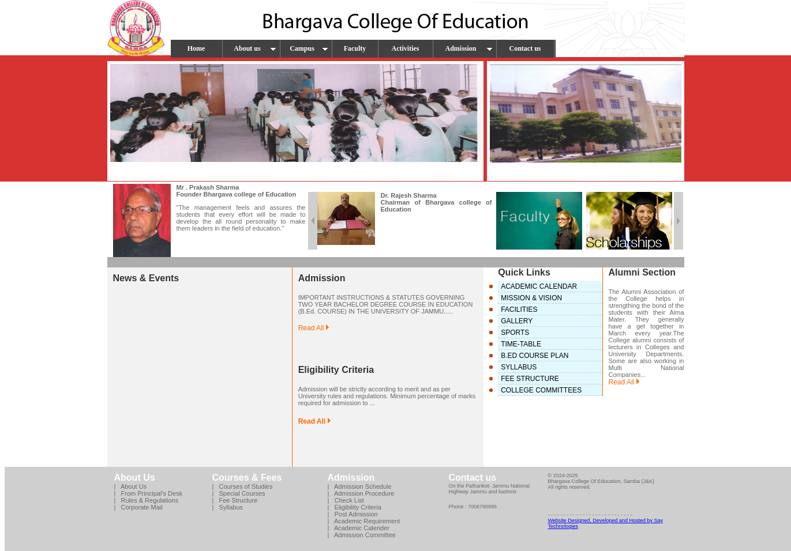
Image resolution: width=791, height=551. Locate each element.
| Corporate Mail (138, 507)
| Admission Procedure (361, 493)
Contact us (525, 48)
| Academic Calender (358, 527)
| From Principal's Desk (148, 493)
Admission (468, 48)
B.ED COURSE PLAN (534, 356)
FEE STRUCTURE (530, 379)
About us (255, 48)
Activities (405, 48)
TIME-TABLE (521, 344)
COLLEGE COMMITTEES (541, 390)
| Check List (346, 500)
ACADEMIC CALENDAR (539, 286)
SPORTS (515, 333)
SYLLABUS (519, 367)
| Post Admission (353, 514)
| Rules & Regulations (146, 500)
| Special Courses (238, 493)
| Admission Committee (362, 534)
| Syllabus (227, 507)
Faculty (355, 48)
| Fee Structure (235, 500)
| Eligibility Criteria (354, 507)
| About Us (130, 486)
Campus (309, 48)
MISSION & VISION (531, 298)
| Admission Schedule (360, 486)
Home (196, 48)
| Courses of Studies (242, 486)
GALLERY (517, 321)
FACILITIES (519, 309)
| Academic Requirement (364, 521)
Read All (313, 328)
